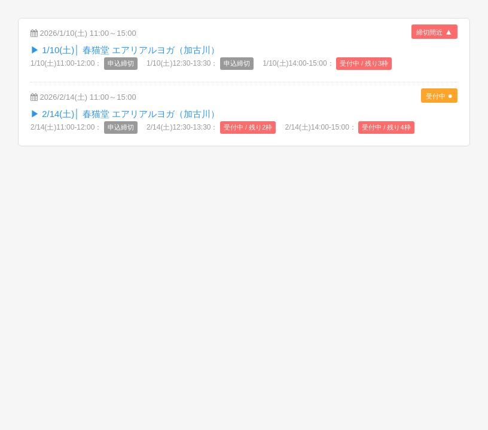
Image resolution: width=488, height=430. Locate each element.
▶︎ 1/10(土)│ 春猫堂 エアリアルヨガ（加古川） (124, 50)
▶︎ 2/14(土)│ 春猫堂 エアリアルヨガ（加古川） (124, 114)
